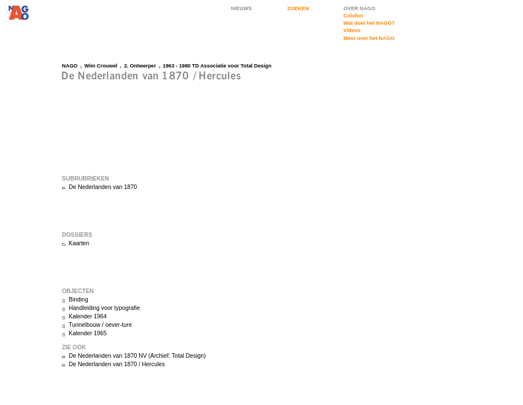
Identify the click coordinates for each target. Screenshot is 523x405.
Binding (78, 299)
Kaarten (79, 243)
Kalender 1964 (88, 316)
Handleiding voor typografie (104, 308)
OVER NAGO (359, 8)
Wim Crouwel (101, 66)
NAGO (70, 66)
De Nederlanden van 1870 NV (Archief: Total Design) (137, 356)
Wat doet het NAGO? (369, 23)
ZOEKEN (298, 8)
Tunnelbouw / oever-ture (100, 325)
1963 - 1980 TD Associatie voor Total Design (217, 66)
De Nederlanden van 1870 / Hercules (117, 364)
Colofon (353, 16)
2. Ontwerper (140, 66)
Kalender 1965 (88, 333)
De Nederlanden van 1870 (103, 187)
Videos (351, 30)
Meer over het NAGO (369, 38)
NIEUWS (241, 8)
